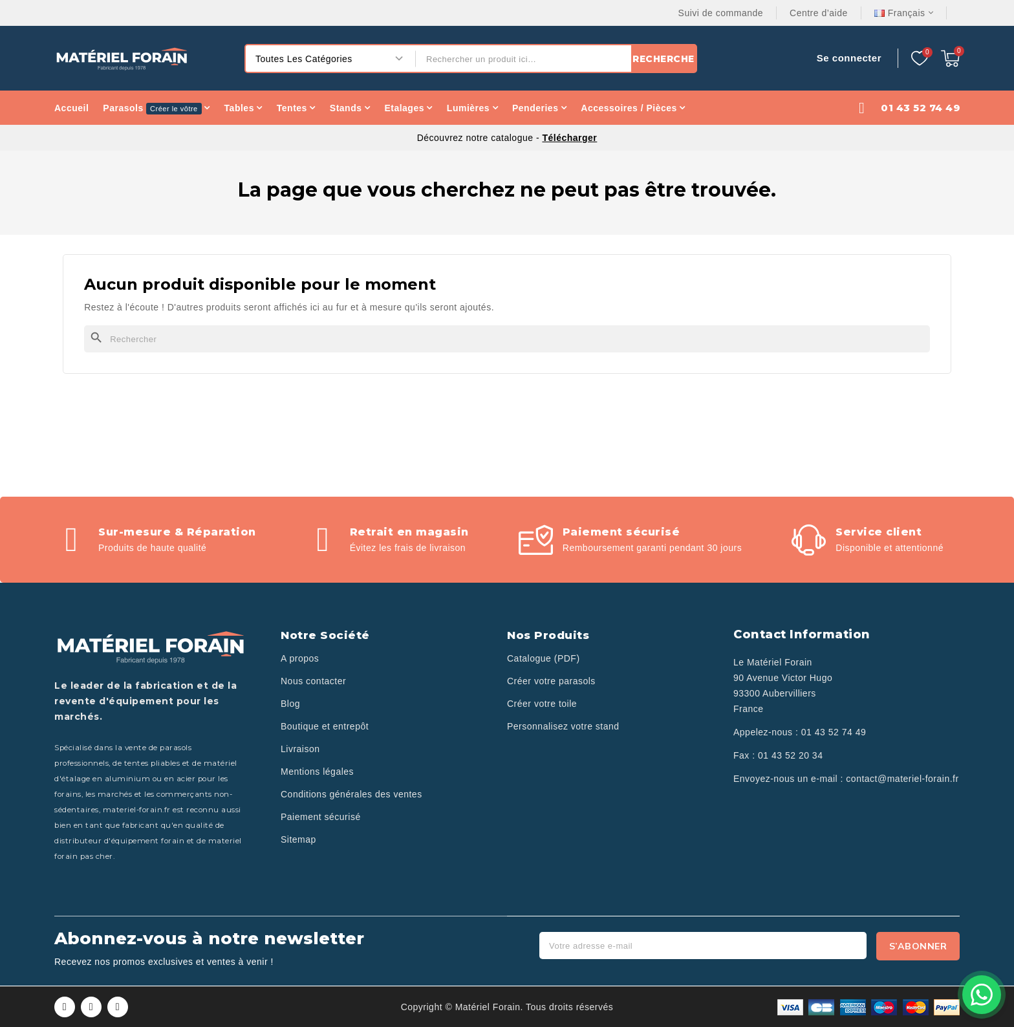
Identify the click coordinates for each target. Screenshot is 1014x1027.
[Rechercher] (507, 338)
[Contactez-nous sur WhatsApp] (981, 994)
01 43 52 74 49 (833, 732)
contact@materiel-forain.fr (902, 778)
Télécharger (569, 138)
